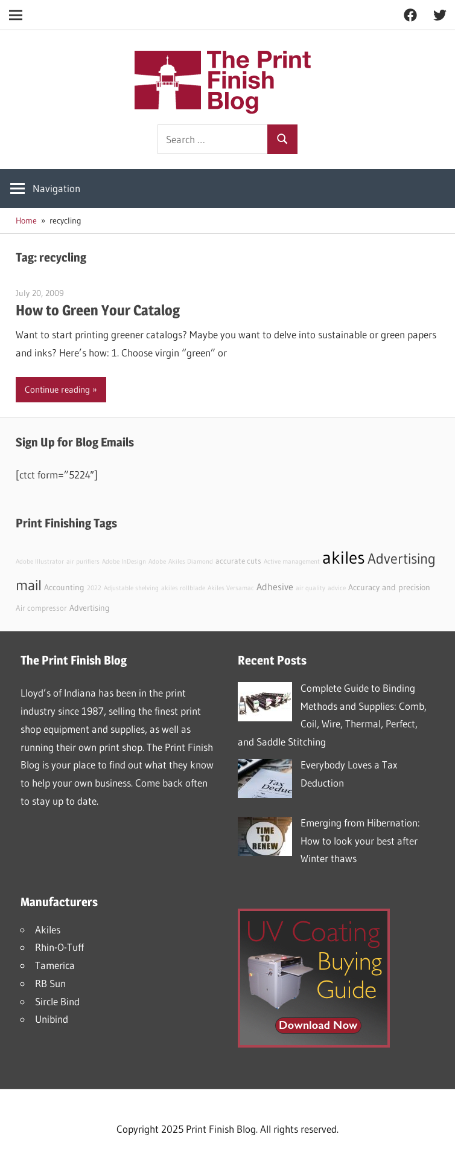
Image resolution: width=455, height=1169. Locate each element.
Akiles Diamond (190, 561)
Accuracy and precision (389, 587)
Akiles (47, 929)
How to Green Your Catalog (98, 310)
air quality (310, 588)
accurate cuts (238, 560)
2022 (94, 588)
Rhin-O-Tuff (59, 947)
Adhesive (274, 587)
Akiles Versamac (231, 588)
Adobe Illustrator (40, 561)
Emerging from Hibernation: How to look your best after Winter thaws (360, 840)
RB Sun (50, 983)
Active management (292, 561)
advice (337, 588)
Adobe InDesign (124, 561)
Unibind (51, 1019)
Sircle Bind (57, 1001)
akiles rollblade (183, 588)
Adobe (157, 561)
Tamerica (55, 965)
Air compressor (41, 608)
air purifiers (83, 561)
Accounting (64, 587)
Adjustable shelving (131, 588)
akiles (343, 557)
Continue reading (57, 389)
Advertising (89, 607)
